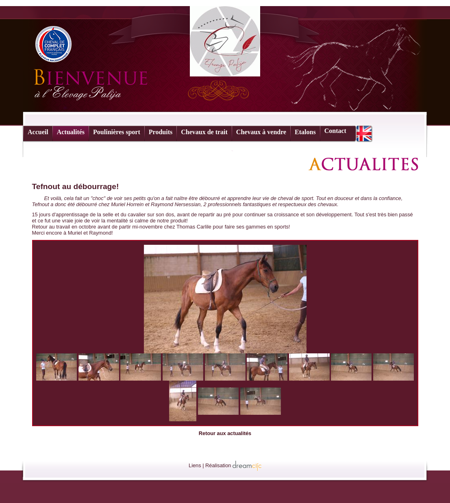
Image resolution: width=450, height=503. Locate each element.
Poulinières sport (116, 131)
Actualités (71, 131)
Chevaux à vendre (261, 131)
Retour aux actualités (225, 433)
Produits (160, 131)
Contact (335, 130)
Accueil (38, 131)
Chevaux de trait (204, 131)
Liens (195, 465)
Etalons (305, 131)
